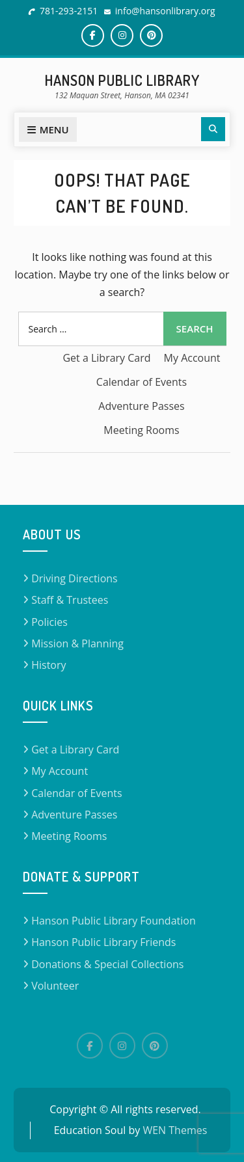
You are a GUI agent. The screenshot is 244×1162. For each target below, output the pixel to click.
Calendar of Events (141, 382)
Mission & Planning (77, 643)
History (48, 665)
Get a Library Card (106, 358)
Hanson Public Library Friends (103, 942)
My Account (192, 358)
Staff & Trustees (69, 600)
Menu (48, 129)
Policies (49, 622)
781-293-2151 (69, 11)
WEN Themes (174, 1130)
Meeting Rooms (141, 430)
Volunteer (55, 986)
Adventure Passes (141, 406)
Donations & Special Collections (107, 964)
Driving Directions (74, 578)
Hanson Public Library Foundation (113, 920)
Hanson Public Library (122, 80)
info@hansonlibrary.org (165, 11)
